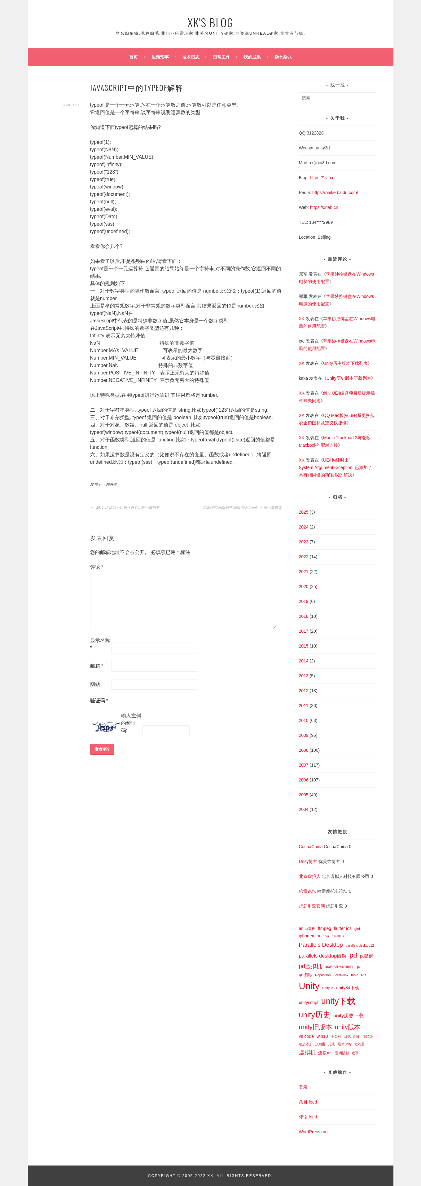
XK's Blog (210, 22)
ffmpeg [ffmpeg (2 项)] (324, 928)
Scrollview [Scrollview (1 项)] (340, 975)
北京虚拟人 (310, 876)
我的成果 (252, 57)
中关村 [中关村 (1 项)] (336, 1036)
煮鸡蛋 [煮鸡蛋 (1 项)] (359, 1044)
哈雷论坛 (307, 891)
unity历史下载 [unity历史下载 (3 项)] (348, 1015)
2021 (304, 571)
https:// (318, 192)
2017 (304, 631)
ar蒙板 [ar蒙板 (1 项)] (310, 929)
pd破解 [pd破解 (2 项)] (367, 956)
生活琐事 (160, 57)
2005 (304, 794)
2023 (304, 541)
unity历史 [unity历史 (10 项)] (315, 1015)
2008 (304, 750)
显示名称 (100, 644)
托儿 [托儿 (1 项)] (331, 1044)
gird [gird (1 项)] (357, 929)
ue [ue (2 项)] (363, 974)
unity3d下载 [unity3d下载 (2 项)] (347, 987)
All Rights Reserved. (245, 1176)
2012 (304, 690)
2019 (304, 601)
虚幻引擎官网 (312, 906)
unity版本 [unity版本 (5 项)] (347, 1027)
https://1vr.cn (322, 177)
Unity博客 (308, 861)
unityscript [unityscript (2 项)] (308, 1002)
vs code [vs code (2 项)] (306, 1036)
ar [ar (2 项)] (301, 928)
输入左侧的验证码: (131, 723)
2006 (304, 779)
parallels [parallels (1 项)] (338, 936)
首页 (133, 57)
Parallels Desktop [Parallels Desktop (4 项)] (321, 944)
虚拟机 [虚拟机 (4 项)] (307, 1052)
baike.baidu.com (341, 192)
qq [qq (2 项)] (357, 966)
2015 (304, 646)
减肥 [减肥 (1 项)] (347, 1036)
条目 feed (308, 1102)
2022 (304, 556)
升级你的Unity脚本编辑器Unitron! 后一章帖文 (242, 507)
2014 (304, 660)
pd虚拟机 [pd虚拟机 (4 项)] (310, 966)
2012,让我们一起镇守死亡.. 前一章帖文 (125, 507)
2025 (304, 512)
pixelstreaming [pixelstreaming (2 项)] (339, 966)
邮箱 (96, 666)
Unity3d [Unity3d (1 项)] (327, 988)
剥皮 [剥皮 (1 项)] (356, 1036)
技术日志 (191, 57)
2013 (304, 675)
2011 (304, 705)
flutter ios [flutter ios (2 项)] (343, 928)
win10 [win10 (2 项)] (322, 1036)
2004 (304, 809)
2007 (304, 765)
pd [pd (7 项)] (353, 955)
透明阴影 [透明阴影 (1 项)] (342, 1053)
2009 (304, 735)
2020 (304, 586)
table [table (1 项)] (354, 975)
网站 (95, 684)
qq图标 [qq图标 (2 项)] (306, 974)
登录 (303, 1087)
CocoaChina (311, 846)
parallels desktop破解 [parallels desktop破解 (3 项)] (323, 955)
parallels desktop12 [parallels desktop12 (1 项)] (360, 945)
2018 (304, 616)
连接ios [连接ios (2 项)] (325, 1052)
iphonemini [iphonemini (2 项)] (309, 935)
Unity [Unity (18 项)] (309, 986)
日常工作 (221, 57)
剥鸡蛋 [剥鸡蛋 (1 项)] (368, 1036)
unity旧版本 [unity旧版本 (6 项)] (315, 1026)
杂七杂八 (283, 57)
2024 (304, 526)
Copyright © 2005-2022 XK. (182, 1176)
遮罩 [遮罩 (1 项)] (355, 1053)
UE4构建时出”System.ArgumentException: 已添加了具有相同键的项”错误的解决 (335, 467)
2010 (304, 720)
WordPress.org (313, 1131)
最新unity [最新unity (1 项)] (345, 1044)
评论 (96, 567)
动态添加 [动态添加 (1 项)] (306, 1044)
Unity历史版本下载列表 (345, 363)
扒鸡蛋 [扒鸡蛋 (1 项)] (320, 1044)
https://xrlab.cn (324, 207)
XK (302, 318)
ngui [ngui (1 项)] (325, 936)
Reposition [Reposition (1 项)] (323, 975)
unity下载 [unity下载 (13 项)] (338, 1001)
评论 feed (308, 1116)
